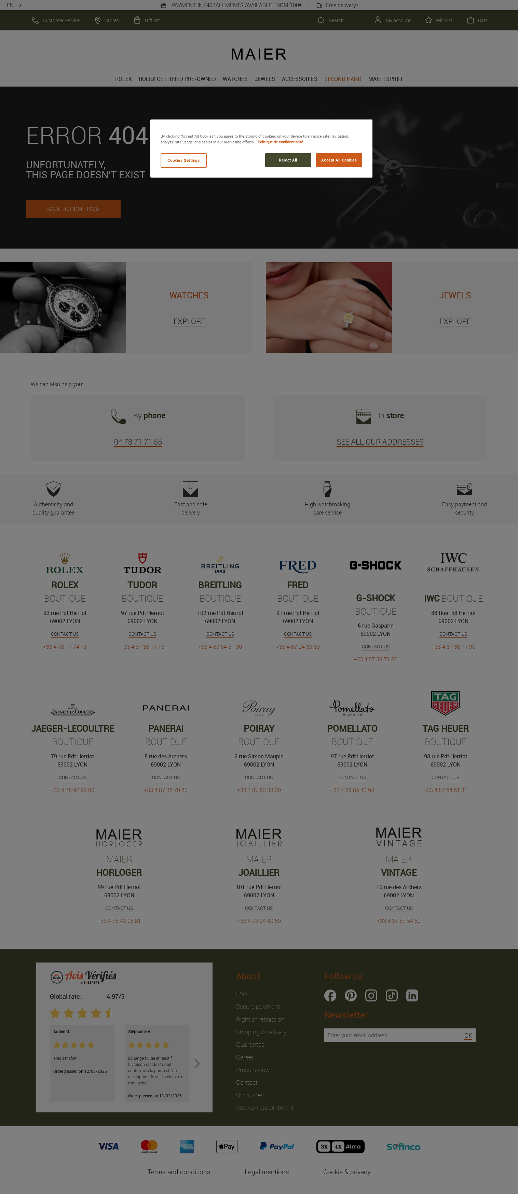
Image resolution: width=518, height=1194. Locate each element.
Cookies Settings (183, 160)
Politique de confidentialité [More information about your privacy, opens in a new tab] (280, 141)
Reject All (288, 160)
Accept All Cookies (339, 160)
